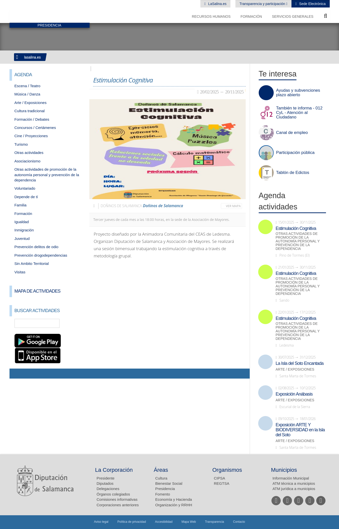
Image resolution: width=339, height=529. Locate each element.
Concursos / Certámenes (35, 127)
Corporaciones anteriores (118, 505)
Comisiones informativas (117, 499)
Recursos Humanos (211, 16)
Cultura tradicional (30, 111)
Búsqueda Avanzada (78, 323)
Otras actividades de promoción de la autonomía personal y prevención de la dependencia (47, 174)
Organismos (227, 470)
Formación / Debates (32, 119)
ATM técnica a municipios (293, 483)
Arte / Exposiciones (31, 102)
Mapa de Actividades (38, 291)
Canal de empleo (292, 132)
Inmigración (24, 230)
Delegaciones (108, 489)
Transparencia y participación (262, 4)
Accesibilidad (163, 522)
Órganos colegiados (113, 494)
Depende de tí (26, 197)
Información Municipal (290, 478)
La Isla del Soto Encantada (299, 363)
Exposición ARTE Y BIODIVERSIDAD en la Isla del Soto (300, 429)
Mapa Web (188, 522)
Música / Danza (27, 94)
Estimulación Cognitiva (296, 228)
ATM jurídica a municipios (293, 489)
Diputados (105, 483)
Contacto (239, 522)
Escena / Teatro (28, 86)
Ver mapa (233, 206)
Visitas (20, 272)
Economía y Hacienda (173, 499)
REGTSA (221, 483)
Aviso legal (101, 522)
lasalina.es (32, 57)
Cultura (161, 478)
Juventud (22, 238)
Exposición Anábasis (294, 394)
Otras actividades (29, 152)
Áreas (161, 470)
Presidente (106, 478)
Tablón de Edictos (292, 172)
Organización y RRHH (173, 505)
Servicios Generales (292, 16)
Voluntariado (25, 188)
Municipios (284, 470)
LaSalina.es (216, 4)
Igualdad (22, 222)
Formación (251, 16)
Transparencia (214, 522)
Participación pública (295, 152)
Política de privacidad (131, 522)
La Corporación (114, 470)
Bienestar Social (168, 483)
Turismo (21, 144)
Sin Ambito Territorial (32, 263)
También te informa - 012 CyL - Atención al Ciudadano (299, 112)
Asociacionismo (28, 161)
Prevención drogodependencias (41, 255)
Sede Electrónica (312, 4)
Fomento (162, 494)
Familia (21, 205)
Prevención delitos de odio (37, 247)
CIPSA (219, 478)
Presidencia (165, 489)
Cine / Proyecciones (31, 136)
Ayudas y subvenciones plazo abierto (298, 92)
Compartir (16, 374)
